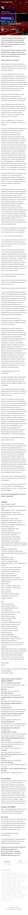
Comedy (8, 873)
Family (6, 890)
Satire (19, 885)
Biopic (14, 883)
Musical (3, 880)
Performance (11, 897)
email (18, 855)
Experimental (9, 878)
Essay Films (19, 890)
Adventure (9, 880)
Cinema (20, 892)
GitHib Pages (19, 909)
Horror (21, 873)
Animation (18, 875)
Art (2, 890)
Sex (3, 899)
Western (19, 883)
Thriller (3, 875)
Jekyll (13, 909)
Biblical (15, 892)
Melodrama (4, 887)
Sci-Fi (3, 878)
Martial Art (24, 895)
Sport (14, 887)
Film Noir (4, 885)
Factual (14, 895)
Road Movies (4, 892)
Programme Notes (7, 2)
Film (19, 895)
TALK (7, 899)
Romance (24, 875)
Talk (14, 880)
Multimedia (4, 897)
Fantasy (15, 878)
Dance (3, 895)
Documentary (14, 873)
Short (10, 892)
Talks (20, 878)
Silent (10, 887)
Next (21, 862)
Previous (7, 863)
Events (24, 887)
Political (17, 897)
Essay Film (9, 895)
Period (8, 875)
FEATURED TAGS (5, 870)
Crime (12, 875)
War (22, 880)
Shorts (9, 883)
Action (18, 880)
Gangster (19, 887)
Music (24, 878)
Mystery (14, 885)
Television (4, 883)
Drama (3, 873)
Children (9, 885)
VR (10, 899)
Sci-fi (22, 897)
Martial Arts (12, 890)
